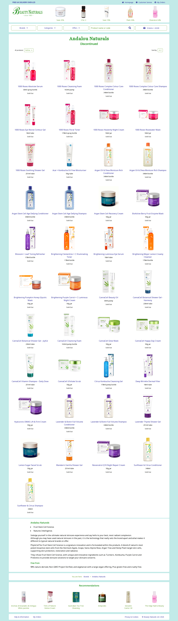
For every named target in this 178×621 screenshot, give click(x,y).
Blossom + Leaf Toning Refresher (30, 254)
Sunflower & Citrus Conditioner (148, 465)
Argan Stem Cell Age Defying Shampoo (69, 213)
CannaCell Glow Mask (108, 341)
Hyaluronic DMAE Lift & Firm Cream (30, 421)
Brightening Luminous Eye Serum (109, 254)
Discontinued (89, 43)
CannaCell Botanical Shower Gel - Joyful (30, 341)
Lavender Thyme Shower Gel (148, 421)
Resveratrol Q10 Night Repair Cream (108, 465)
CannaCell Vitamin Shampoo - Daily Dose (30, 381)
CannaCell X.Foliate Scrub (69, 381)
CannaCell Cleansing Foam (69, 341)
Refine (28, 50)
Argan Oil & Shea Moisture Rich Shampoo (147, 170)
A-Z (160, 50)
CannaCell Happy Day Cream (148, 341)
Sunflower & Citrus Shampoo (30, 505)
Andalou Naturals (89, 39)
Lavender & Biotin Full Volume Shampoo (109, 421)
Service (144, 2)
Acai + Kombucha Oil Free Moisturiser (69, 170)
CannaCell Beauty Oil (108, 297)
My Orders (160, 2)
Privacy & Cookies (131, 617)
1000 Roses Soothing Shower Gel (30, 170)
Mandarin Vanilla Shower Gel (69, 465)
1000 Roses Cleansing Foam (69, 86)
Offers (76, 28)
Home (127, 2)
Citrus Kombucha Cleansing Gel (109, 381)
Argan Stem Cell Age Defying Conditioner (30, 213)
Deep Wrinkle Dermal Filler (148, 381)
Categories (49, 28)
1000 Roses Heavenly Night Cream (108, 129)
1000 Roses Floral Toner (69, 129)
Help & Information (21, 617)
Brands (24, 28)
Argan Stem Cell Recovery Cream (108, 213)
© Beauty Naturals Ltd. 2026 (153, 617)
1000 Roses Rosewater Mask (148, 129)
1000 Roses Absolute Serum (30, 86)
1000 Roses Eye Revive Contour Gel (30, 129)
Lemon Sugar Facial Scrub (30, 465)
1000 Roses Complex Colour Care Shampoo (148, 86)
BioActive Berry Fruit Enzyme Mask (147, 213)
